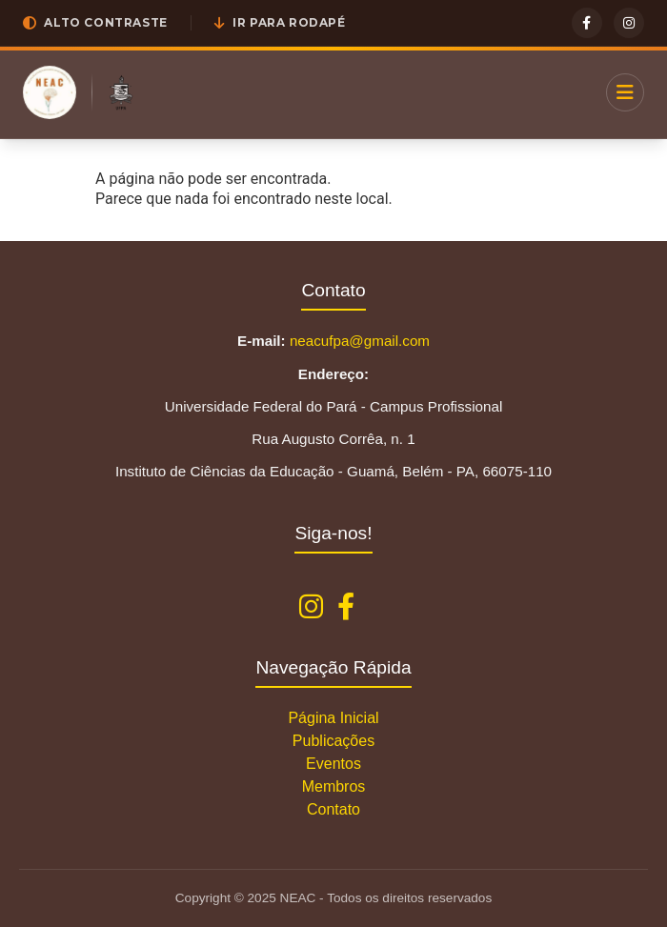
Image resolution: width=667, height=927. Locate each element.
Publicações (333, 741)
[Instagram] (629, 23)
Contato (333, 809)
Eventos (333, 764)
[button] (95, 23)
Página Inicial (333, 718)
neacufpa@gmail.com (360, 341)
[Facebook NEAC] (345, 607)
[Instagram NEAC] (311, 607)
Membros (334, 786)
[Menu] (625, 92)
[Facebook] (587, 23)
